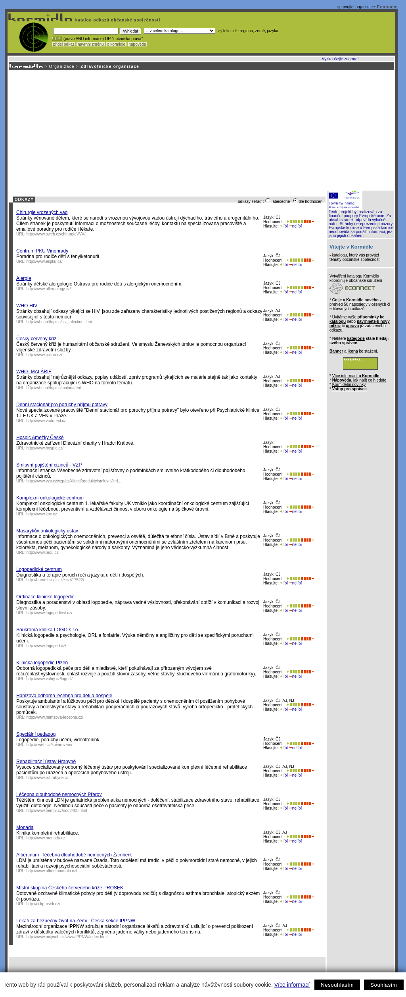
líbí (284, 226)
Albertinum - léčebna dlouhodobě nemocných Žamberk (74, 855)
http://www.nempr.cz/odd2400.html (57, 810)
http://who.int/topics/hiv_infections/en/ (59, 322)
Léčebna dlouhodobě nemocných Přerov (59, 794)
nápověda (137, 44)
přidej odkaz (63, 44)
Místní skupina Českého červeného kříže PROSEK (69, 888)
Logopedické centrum (39, 569)
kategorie (355, 338)
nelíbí (295, 226)
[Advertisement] (201, 129)
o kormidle (116, 44)
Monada (24, 827)
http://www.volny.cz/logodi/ (50, 679)
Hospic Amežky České (39, 437)
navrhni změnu (91, 44)
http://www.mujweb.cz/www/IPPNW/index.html (67, 937)
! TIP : (57, 39)
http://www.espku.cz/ (45, 261)
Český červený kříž (36, 338)
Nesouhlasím (337, 985)
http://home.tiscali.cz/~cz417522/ (55, 580)
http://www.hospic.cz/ (45, 448)
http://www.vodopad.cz (46, 420)
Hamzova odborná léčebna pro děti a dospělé (64, 695)
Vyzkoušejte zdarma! (340, 59)
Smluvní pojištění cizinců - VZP (49, 465)
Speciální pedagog (36, 734)
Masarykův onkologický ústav (47, 531)
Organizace (61, 66)
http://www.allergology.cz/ (49, 289)
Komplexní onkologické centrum (50, 498)
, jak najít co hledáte (359, 380)
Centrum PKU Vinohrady (42, 251)
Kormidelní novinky (349, 384)
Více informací (292, 985)
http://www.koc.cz (42, 514)
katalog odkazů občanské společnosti (117, 20)
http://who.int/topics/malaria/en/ (54, 388)
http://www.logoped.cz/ (46, 646)
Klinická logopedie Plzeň (42, 662)
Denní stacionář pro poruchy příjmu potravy (61, 404)
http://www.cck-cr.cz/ (45, 355)
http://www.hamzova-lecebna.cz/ (55, 717)
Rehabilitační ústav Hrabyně (46, 761)
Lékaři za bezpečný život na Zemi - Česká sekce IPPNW (75, 921)
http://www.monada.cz (46, 838)
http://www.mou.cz (43, 552)
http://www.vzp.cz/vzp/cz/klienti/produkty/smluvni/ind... (74, 481)
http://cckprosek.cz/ (44, 904)
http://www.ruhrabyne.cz (48, 777)
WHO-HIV (26, 306)
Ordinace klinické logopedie (45, 597)
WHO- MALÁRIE (34, 371)
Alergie (23, 278)
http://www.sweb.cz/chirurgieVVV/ (56, 234)
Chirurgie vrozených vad (41, 212)
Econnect (387, 7)
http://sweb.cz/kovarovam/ (50, 744)
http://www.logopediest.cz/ (50, 613)
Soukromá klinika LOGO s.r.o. (47, 630)
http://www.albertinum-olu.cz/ (52, 871)
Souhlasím (383, 985)
